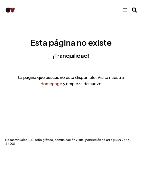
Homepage (51, 83)
